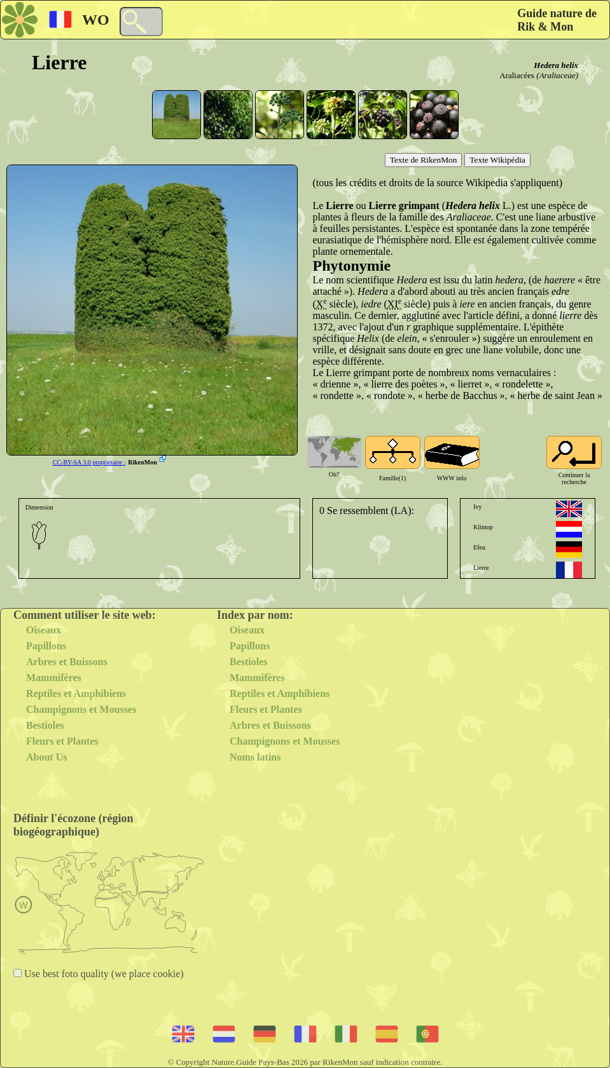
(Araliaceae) (557, 75)
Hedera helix (556, 65)
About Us (46, 757)
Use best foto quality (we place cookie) (103, 973)
